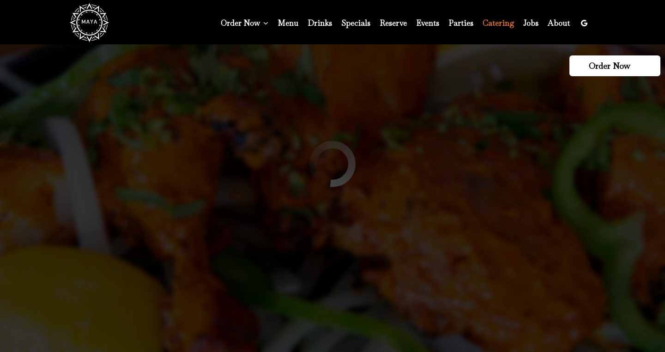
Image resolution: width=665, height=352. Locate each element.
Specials (355, 23)
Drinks (320, 23)
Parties (460, 23)
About (559, 23)
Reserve (393, 23)
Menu (288, 23)
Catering (498, 23)
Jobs (530, 23)
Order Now (614, 66)
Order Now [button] (244, 23)
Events (427, 23)
